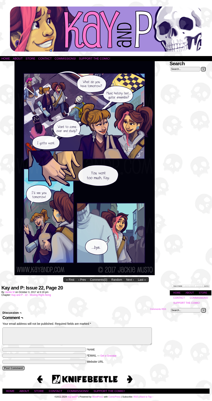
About (18, 58)
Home (5, 58)
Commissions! (65, 58)
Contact (45, 58)
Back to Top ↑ (146, 396)
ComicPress (114, 396)
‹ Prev (82, 279)
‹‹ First (70, 279)
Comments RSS (158, 309)
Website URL (95, 361)
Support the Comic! (94, 58)
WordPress (97, 396)
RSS (136, 396)
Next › (130, 279)
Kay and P (106, 29)
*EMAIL (102, 355)
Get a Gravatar (108, 355)
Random (116, 279)
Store (30, 58)
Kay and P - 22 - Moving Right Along (31, 295)
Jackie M (9, 292)
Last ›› (142, 279)
